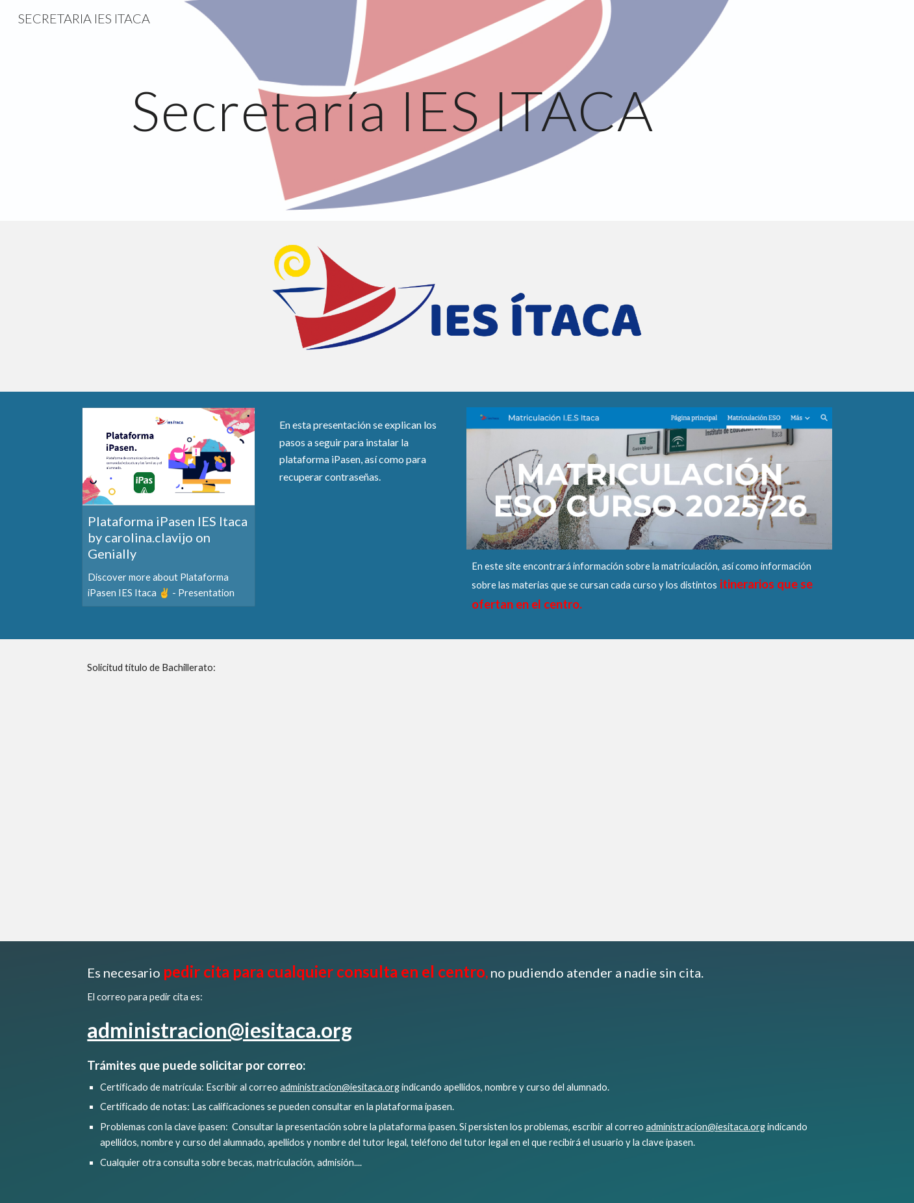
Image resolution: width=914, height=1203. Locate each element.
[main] (393, 110)
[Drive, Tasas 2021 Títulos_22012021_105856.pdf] (521, 790)
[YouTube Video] (360, 553)
